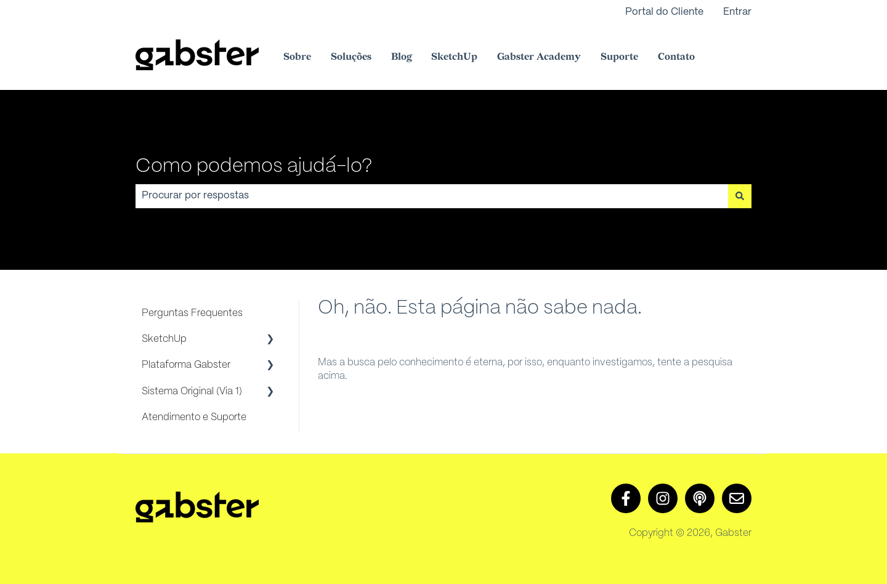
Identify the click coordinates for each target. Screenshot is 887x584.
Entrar (737, 12)
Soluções (351, 57)
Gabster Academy (539, 57)
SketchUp (454, 57)
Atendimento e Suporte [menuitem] (194, 417)
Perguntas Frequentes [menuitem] (192, 313)
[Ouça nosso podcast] (700, 498)
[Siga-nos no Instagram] (663, 498)
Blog (401, 57)
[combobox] (432, 196)
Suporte (619, 57)
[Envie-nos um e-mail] (736, 498)
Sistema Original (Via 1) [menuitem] (192, 391)
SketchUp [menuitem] (164, 339)
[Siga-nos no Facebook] (626, 498)
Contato (676, 57)
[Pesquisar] (739, 196)
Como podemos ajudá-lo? (254, 166)
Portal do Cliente (664, 12)
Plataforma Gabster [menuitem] (186, 365)
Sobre (297, 57)
